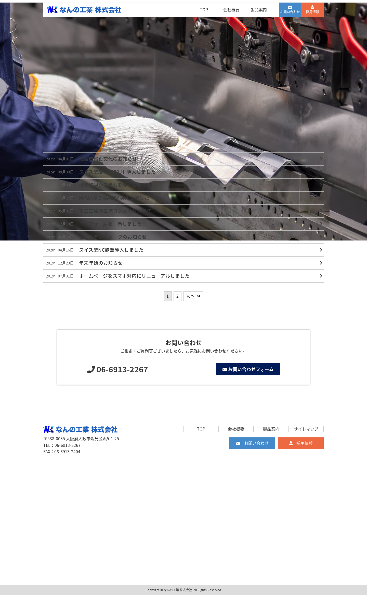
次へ (190, 296)
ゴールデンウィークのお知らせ (113, 236)
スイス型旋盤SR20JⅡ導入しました (117, 171)
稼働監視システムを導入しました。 (117, 184)
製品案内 (259, 9)
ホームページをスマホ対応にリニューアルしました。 (136, 275)
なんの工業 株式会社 (178, 590)
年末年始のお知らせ (101, 262)
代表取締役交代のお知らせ (108, 158)
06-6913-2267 (122, 369)
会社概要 (231, 9)
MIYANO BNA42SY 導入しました (114, 197)
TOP (204, 9)
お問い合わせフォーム (248, 369)
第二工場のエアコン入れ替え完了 (115, 210)
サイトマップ (306, 429)
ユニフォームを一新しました (110, 223)
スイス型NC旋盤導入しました (111, 249)
